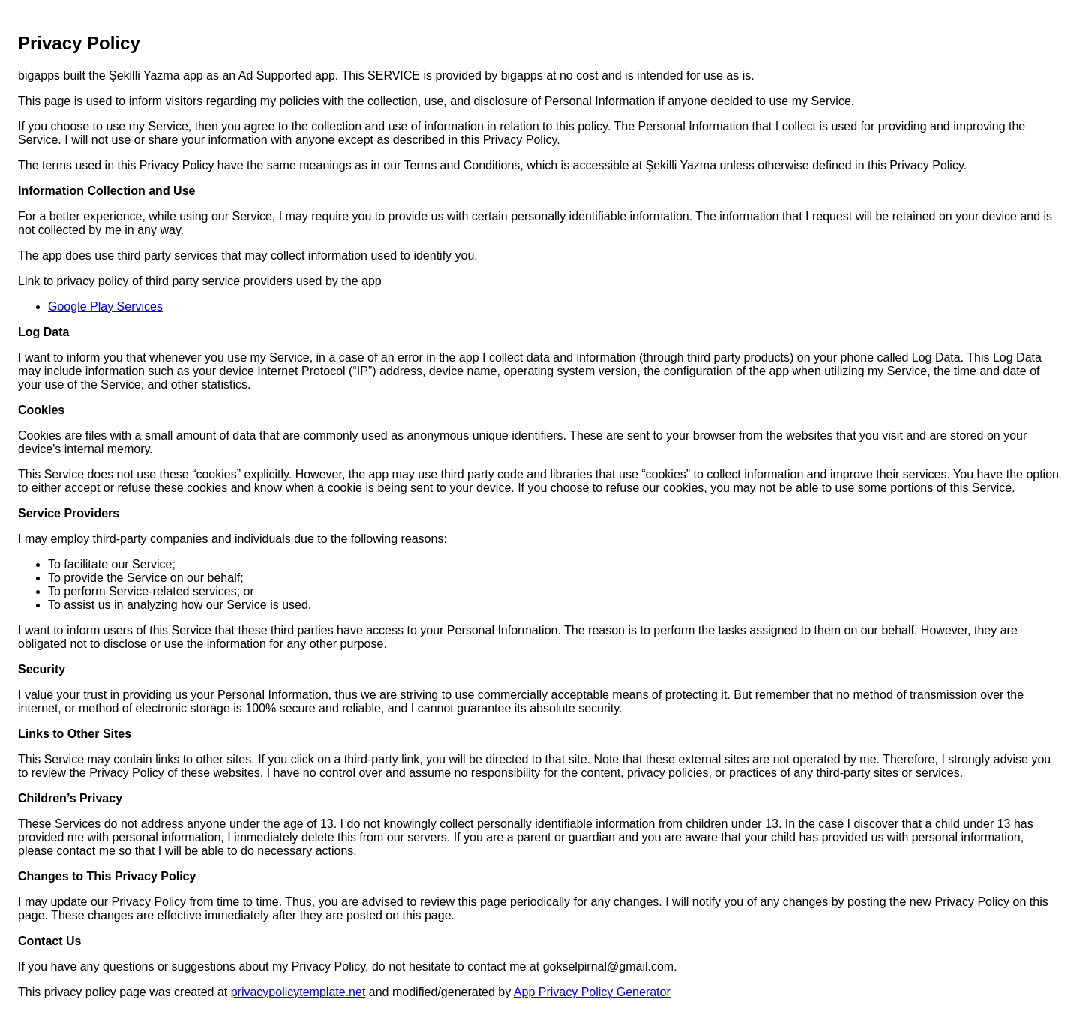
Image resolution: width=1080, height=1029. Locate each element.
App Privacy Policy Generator (592, 992)
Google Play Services (105, 306)
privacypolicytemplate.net (298, 992)
